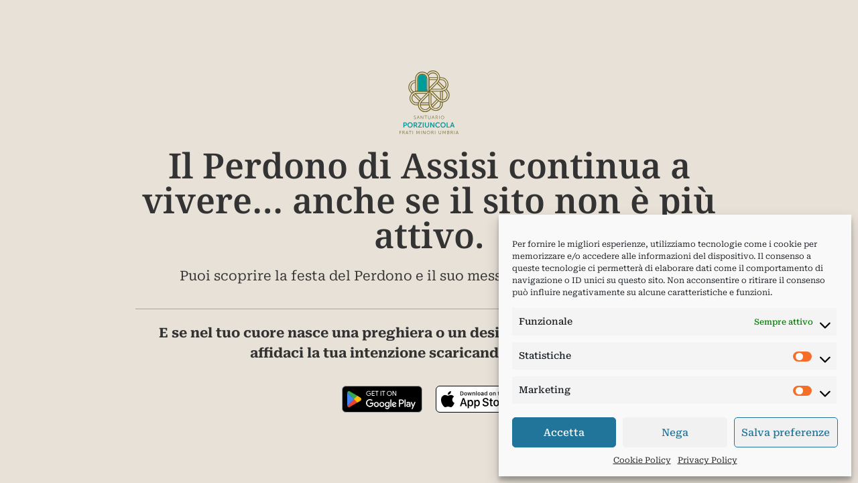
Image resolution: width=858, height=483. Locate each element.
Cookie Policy (642, 460)
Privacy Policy (707, 460)
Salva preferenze (785, 433)
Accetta (564, 433)
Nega (675, 433)
